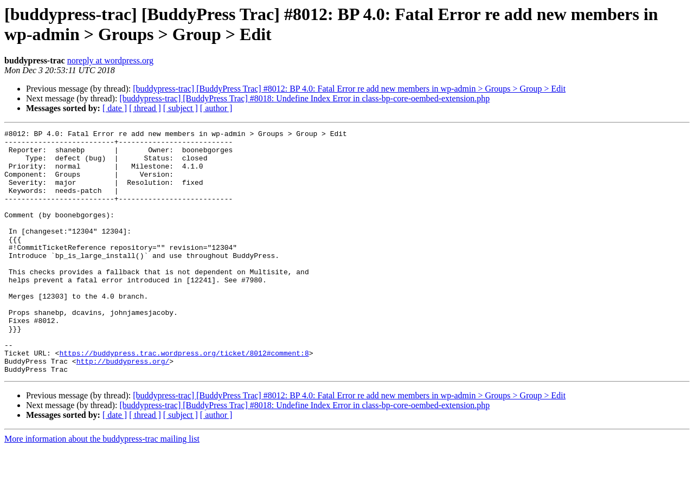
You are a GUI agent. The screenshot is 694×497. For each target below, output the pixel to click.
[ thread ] (145, 108)
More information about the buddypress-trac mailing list (102, 487)
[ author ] (216, 108)
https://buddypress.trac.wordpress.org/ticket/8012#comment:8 (184, 398)
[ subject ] (180, 108)
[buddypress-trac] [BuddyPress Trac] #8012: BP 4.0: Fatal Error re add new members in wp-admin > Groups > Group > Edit (349, 88)
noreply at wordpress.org (110, 60)
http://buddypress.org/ (123, 408)
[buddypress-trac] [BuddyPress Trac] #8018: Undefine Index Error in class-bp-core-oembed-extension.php (304, 98)
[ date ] (114, 108)
